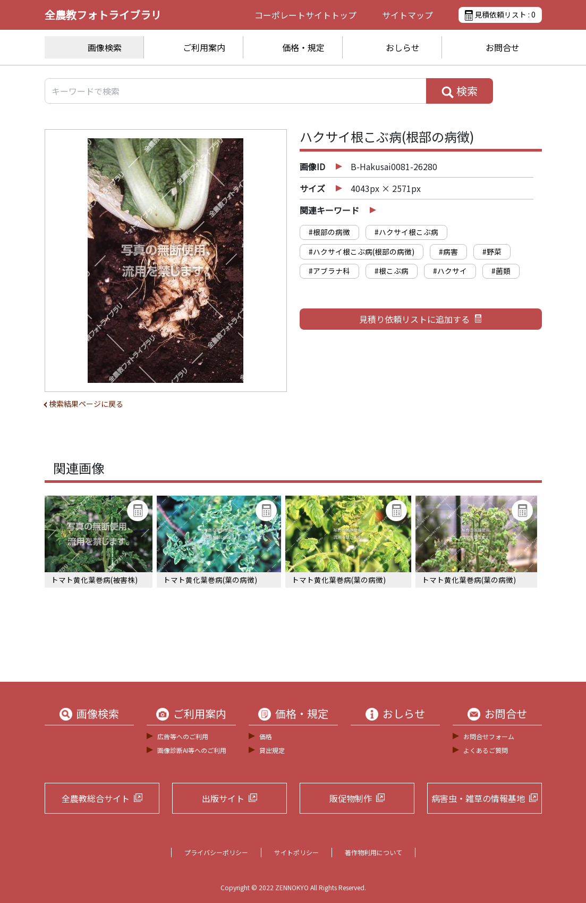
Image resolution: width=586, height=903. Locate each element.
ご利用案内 (204, 47)
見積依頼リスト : (500, 15)
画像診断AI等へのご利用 (191, 750)
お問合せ (503, 47)
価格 (265, 736)
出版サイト (223, 798)
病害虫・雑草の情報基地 (478, 798)
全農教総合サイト (96, 798)
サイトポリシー (296, 852)
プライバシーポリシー (216, 852)
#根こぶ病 (392, 270)
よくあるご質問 (485, 750)
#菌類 (501, 270)
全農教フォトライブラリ (103, 14)
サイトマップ (407, 15)
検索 (459, 91)
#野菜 (492, 251)
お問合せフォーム (488, 736)
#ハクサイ (450, 270)
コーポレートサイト (305, 15)
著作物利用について (373, 852)
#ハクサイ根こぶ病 (406, 232)
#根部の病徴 (329, 232)
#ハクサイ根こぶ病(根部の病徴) (361, 251)
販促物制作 (350, 798)
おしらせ (403, 47)
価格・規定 (303, 47)
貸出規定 (272, 750)
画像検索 (105, 47)
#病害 (448, 251)
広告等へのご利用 (182, 736)
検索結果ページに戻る (86, 403)
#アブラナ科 (329, 270)
